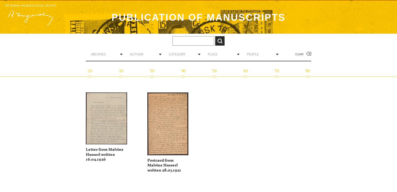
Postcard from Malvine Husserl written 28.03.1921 (164, 165)
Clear (299, 54)
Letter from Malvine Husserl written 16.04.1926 (105, 154)
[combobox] (105, 54)
